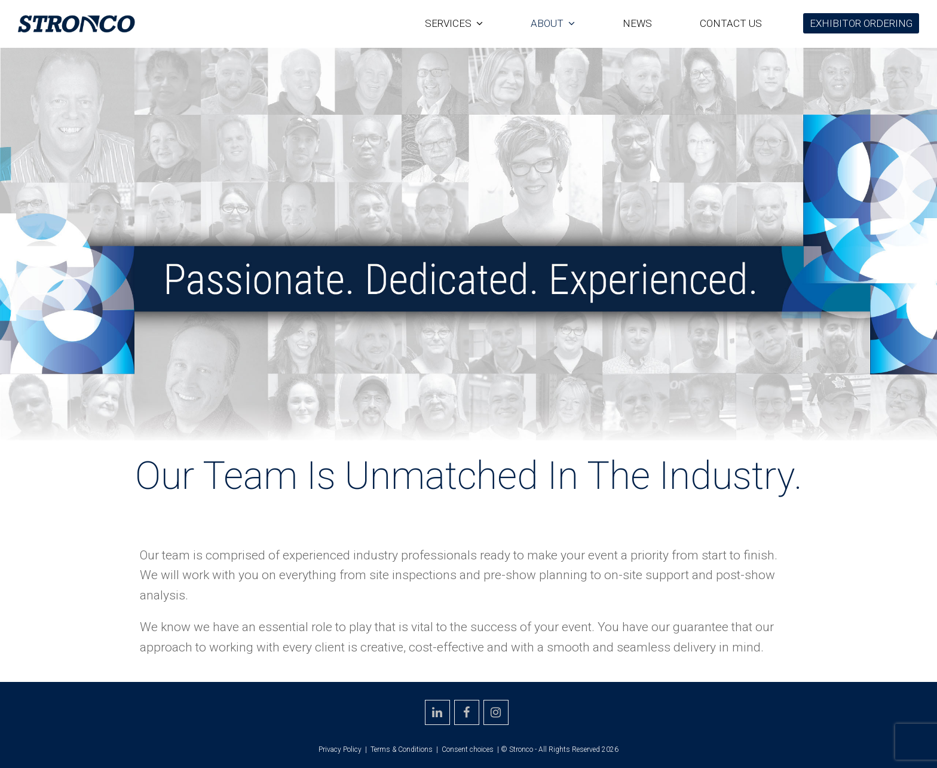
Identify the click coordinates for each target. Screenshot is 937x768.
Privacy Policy (340, 749)
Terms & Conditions (401, 749)
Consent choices (468, 749)
